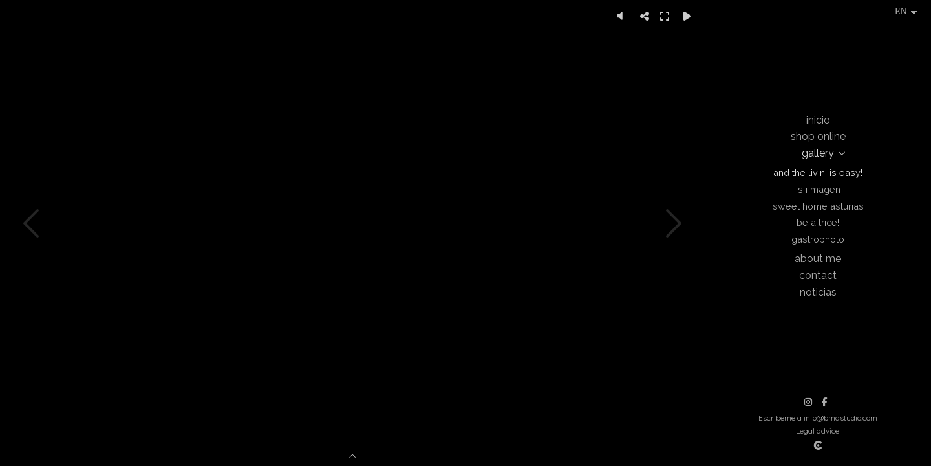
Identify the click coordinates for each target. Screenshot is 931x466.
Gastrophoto (817, 239)
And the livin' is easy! (817, 172)
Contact (818, 275)
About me (818, 258)
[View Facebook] (824, 401)
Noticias (818, 292)
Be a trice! (818, 222)
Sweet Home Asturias (818, 206)
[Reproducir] (687, 16)
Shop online (818, 136)
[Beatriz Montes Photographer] (818, 55)
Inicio (818, 120)
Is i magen (818, 189)
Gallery (818, 153)
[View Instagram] (808, 401)
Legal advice (817, 431)
